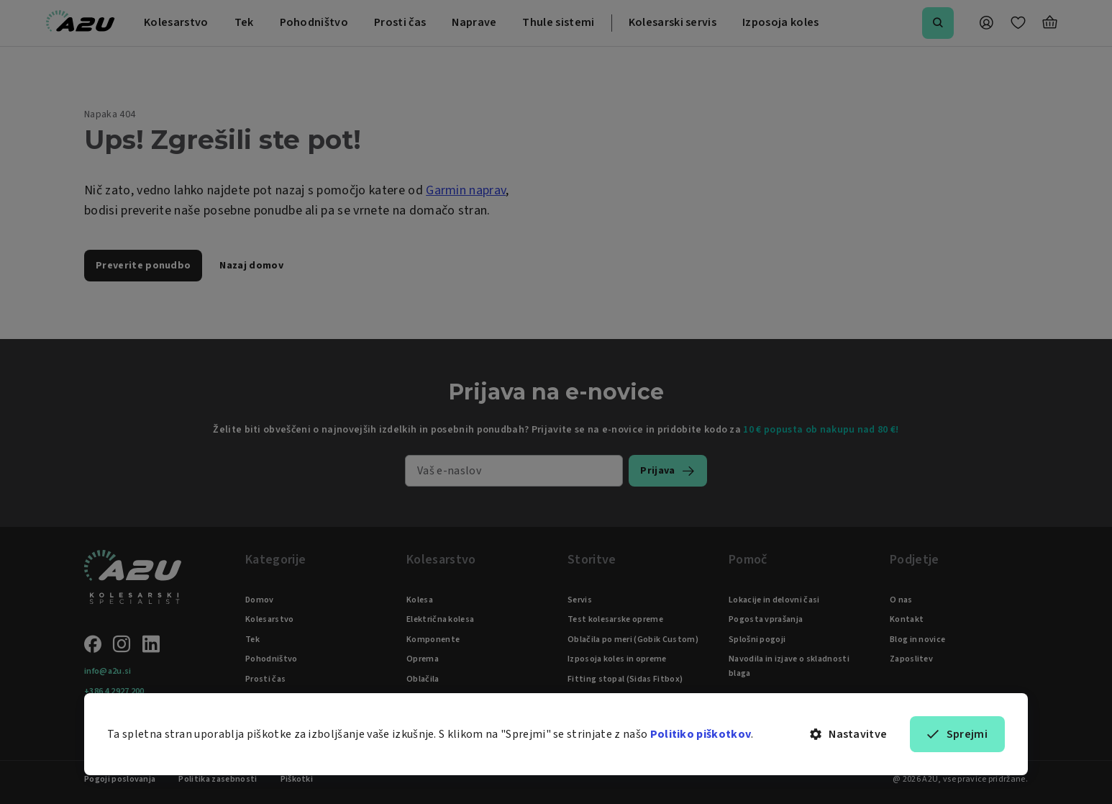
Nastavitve (849, 734)
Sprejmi (957, 734)
